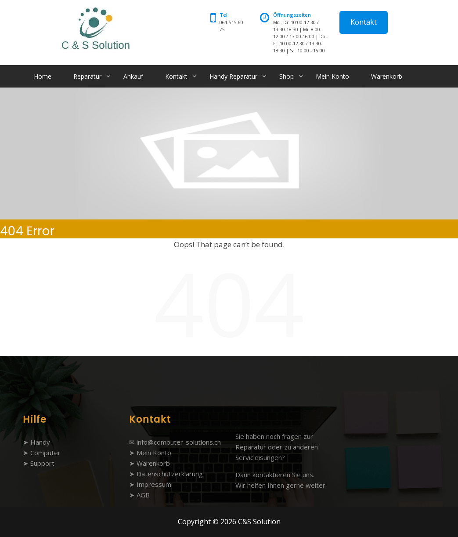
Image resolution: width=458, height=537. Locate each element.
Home (42, 76)
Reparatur (87, 76)
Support (42, 463)
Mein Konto (332, 76)
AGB (143, 494)
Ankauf (133, 76)
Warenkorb (386, 76)
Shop (286, 76)
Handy (40, 442)
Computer (45, 452)
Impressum (154, 484)
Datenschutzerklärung (170, 473)
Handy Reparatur (233, 76)
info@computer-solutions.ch (179, 442)
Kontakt (363, 22)
